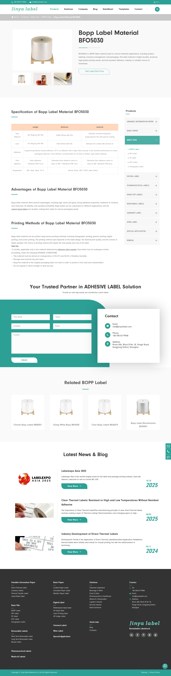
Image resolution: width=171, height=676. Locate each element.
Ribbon (130, 242)
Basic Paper (132, 132)
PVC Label (133, 163)
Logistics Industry (96, 602)
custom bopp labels (19, 211)
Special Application (136, 233)
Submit (24, 360)
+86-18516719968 (18, 2)
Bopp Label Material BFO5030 (67, 17)
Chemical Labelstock (97, 588)
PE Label (133, 159)
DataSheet (108, 9)
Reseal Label (16, 642)
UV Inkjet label (58, 611)
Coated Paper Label (60, 588)
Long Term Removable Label (22, 639)
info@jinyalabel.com (38, 2)
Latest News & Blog (85, 454)
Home (16, 17)
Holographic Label (136, 168)
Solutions (68, 9)
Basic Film (35, 17)
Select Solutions (95, 608)
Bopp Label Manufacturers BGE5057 (143, 426)
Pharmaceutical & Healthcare (100, 596)
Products (54, 9)
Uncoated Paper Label (61, 591)
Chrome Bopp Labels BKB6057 (28, 426)
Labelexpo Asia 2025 (73, 471)
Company (83, 9)
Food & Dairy (94, 593)
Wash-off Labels (134, 196)
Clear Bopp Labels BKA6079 (105, 426)
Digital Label (133, 178)
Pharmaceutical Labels (138, 187)
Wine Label (132, 223)
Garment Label (134, 214)
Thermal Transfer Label (19, 593)
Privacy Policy (155, 672)
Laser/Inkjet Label (18, 596)
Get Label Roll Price (94, 72)
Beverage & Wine (96, 591)
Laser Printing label (60, 614)
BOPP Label (47, 17)
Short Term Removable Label (22, 636)
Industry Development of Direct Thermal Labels (89, 534)
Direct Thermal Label (19, 588)
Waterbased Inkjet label (62, 608)
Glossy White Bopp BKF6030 (66, 426)
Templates (124, 9)
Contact (138, 9)
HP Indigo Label (59, 616)
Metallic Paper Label (61, 593)
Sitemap (144, 672)
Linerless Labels (17, 591)
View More (74, 486)
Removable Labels (135, 205)
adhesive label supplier (67, 251)
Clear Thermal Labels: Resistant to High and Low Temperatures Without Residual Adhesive (110, 502)
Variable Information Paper (140, 123)
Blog (95, 9)
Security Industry (95, 605)
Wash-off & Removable (98, 599)
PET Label (133, 155)
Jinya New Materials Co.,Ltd (31, 672)
